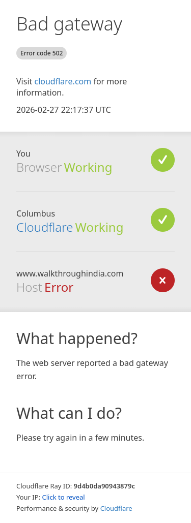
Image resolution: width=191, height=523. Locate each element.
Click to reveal (63, 497)
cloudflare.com (62, 81)
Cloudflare (44, 227)
